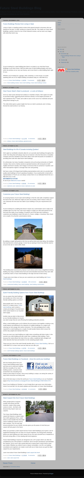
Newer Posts (7, 463)
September (64, 62)
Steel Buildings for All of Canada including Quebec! (21, 149)
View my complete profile (72, 71)
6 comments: (31, 138)
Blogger (51, 473)
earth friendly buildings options (15, 350)
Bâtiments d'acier (16, 180)
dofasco (9, 141)
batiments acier (11, 186)
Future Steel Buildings (73, 69)
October (63, 60)
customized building (12, 284)
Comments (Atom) (15, 466)
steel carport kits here (33, 452)
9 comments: (31, 80)
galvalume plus (27, 141)
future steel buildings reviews (38, 82)
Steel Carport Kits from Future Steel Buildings (19, 398)
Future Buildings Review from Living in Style (18, 24)
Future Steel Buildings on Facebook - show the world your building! (26, 359)
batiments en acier (30, 186)
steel (8, 457)
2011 (61, 51)
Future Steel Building (41, 343)
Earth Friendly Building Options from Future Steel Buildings (23, 293)
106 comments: (32, 282)
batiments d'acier (20, 186)
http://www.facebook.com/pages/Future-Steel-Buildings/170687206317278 (29, 381)
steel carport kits (14, 457)
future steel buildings (25, 82)
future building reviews (13, 82)
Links (59, 24)
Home (33, 463)
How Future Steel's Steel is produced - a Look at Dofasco (23, 91)
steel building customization (37, 284)
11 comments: (32, 389)
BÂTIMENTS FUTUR (10, 179)
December (64, 53)
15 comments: (31, 183)
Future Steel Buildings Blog (20, 8)
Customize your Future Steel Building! (16, 194)
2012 (61, 49)
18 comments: (31, 348)
